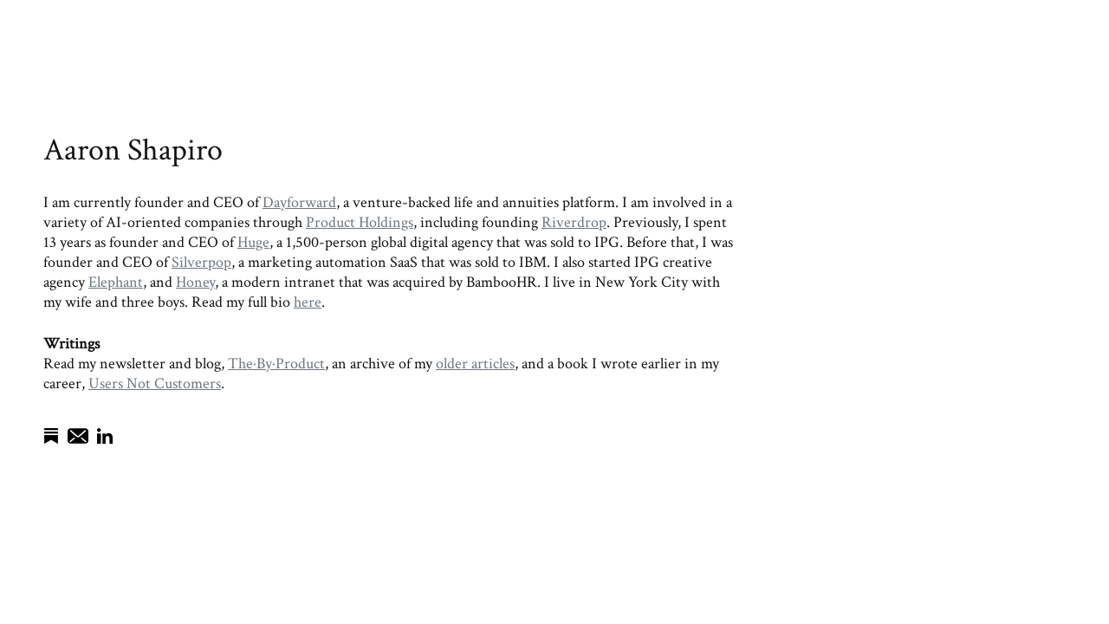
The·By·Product (276, 364)
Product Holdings (359, 222)
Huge (253, 242)
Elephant (115, 282)
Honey (195, 282)
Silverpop (201, 262)
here (307, 302)
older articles (475, 364)
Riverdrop (574, 222)
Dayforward (299, 202)
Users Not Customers (154, 383)
